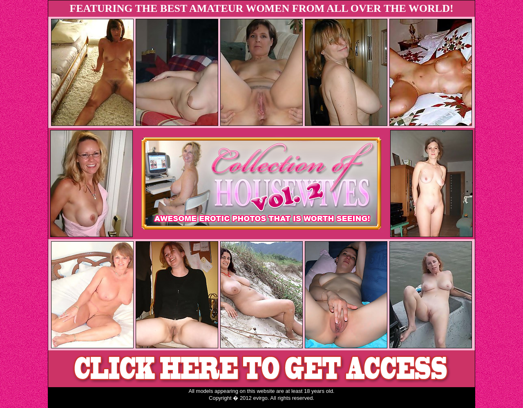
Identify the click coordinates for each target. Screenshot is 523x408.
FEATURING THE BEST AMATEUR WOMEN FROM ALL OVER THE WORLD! (261, 8)
